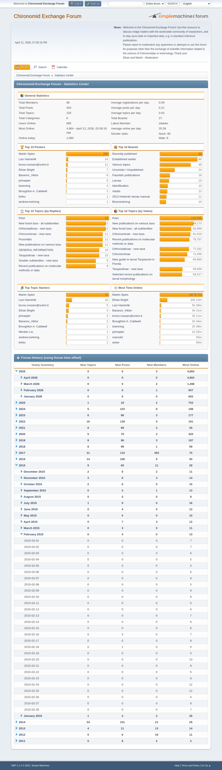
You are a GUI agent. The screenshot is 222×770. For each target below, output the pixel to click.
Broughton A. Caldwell (33, 191)
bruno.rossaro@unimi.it (34, 164)
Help (177, 765)
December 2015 (34, 471)
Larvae (116, 180)
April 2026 (31, 377)
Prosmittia (25, 239)
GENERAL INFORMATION (36, 250)
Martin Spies (27, 153)
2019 (22, 440)
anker (115, 342)
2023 (22, 415)
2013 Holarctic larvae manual (131, 196)
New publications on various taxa (40, 244)
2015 (22, 465)
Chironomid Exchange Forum (47, 16)
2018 (22, 446)
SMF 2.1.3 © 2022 (20, 765)
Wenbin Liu (26, 331)
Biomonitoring (121, 201)
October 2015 (33, 484)
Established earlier (124, 159)
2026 (22, 371)
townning (24, 185)
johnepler (25, 180)
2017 (22, 452)
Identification (120, 185)
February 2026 (33, 390)
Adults (116, 191)
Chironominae (121, 254)
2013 (22, 728)
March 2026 (32, 384)
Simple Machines (40, 765)
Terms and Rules (190, 765)
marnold (117, 337)
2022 (22, 421)
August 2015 (32, 496)
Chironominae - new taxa (35, 234)
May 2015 (30, 515)
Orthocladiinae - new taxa (35, 228)
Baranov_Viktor (28, 175)
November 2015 (34, 478)
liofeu (22, 196)
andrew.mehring (29, 201)
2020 (22, 434)
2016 (22, 459)
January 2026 (33, 396)
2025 (22, 402)
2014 (22, 722)
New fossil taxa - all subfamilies (39, 223)
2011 (22, 741)
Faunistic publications (126, 175)
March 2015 (32, 528)
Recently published (124, 153)
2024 (22, 409)
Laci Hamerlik (27, 159)
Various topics (121, 164)
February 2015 (33, 534)
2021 (22, 427)
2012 (22, 734)
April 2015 (31, 521)
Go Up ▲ (206, 765)
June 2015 (31, 509)
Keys (22, 218)
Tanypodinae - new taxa (34, 255)
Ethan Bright (26, 169)
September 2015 (35, 490)
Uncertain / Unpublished (127, 169)
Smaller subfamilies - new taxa (38, 260)
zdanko (163, 123)
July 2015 (30, 503)
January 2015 (33, 715)
